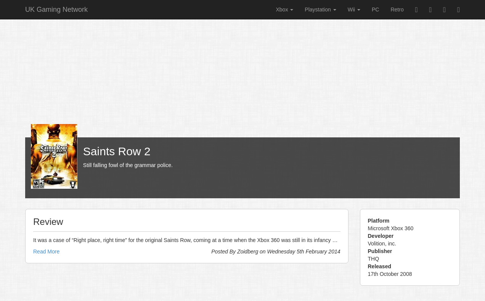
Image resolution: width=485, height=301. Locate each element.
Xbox (284, 9)
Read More (46, 251)
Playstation (320, 9)
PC (375, 9)
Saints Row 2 (117, 151)
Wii (354, 9)
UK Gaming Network (56, 9)
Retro (396, 9)
